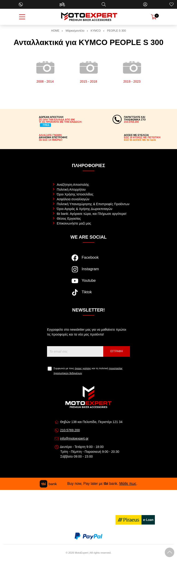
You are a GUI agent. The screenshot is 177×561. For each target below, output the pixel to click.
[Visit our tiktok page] (88, 294)
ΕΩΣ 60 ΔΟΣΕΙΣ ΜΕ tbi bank (140, 139)
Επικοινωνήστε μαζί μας (74, 223)
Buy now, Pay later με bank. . (88, 484)
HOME (55, 30)
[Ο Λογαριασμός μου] (145, 4)
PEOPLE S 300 (116, 30)
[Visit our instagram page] (88, 271)
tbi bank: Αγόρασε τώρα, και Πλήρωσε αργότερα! (91, 214)
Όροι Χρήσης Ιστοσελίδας (75, 194)
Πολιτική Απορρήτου (71, 189)
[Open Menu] (22, 17)
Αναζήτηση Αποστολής (73, 184)
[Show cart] (153, 17)
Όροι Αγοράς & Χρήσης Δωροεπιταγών (84, 209)
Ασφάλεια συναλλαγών (73, 199)
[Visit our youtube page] (88, 283)
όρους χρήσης (83, 368)
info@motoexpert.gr (74, 438)
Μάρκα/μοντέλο (75, 30)
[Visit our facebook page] (88, 260)
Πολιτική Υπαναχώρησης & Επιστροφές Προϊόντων (93, 204)
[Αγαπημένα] (171, 4)
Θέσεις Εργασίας (69, 218)
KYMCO (96, 30)
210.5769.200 (70, 430)
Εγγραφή (116, 351)
